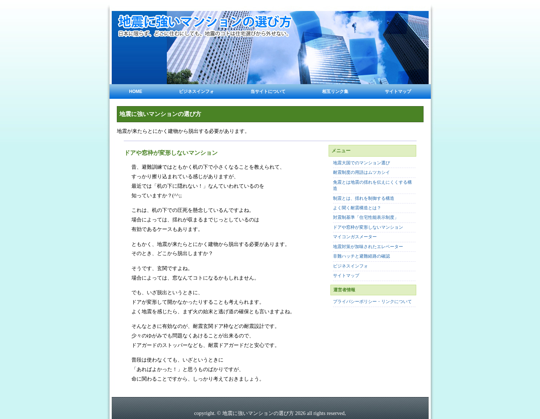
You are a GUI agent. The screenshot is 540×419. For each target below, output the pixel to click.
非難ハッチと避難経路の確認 (361, 256)
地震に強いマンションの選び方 (160, 114)
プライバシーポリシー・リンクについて (372, 301)
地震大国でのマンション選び (361, 163)
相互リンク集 (335, 91)
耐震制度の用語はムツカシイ (361, 172)
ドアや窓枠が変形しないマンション (368, 227)
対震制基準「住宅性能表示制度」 (366, 217)
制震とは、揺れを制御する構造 (363, 198)
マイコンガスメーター (355, 237)
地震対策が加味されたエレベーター (368, 246)
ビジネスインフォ (196, 91)
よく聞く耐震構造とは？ (357, 208)
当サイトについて (268, 91)
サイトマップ (398, 91)
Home (135, 91)
